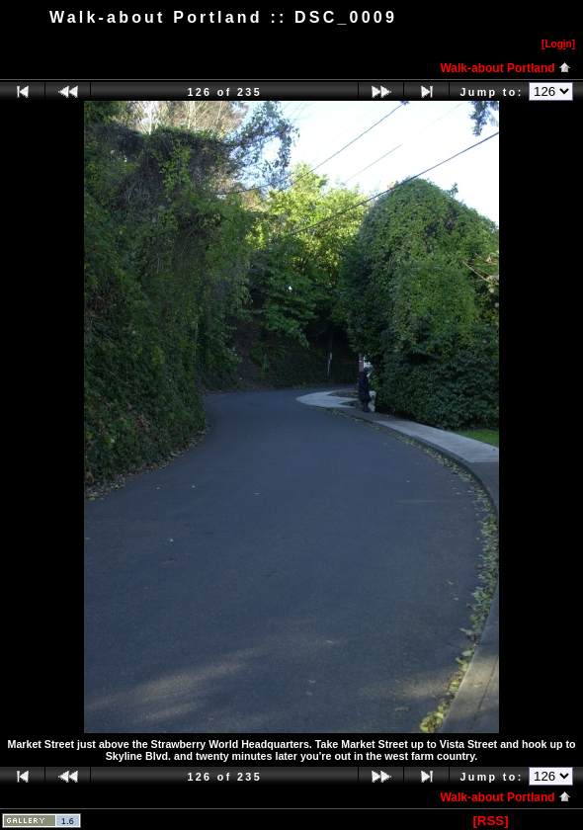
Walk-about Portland (505, 68)
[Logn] (558, 44)
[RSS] (490, 820)
